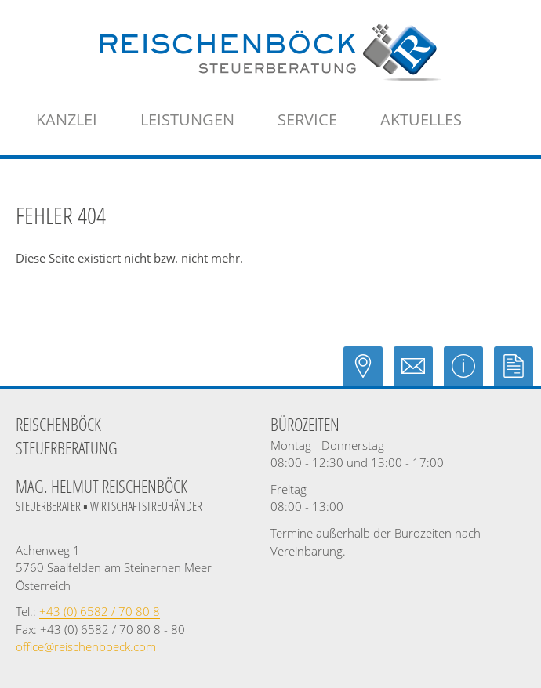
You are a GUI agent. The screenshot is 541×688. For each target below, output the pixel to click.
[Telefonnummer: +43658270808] (99, 611)
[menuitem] (66, 120)
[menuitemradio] (421, 120)
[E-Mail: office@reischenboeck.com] (419, 373)
